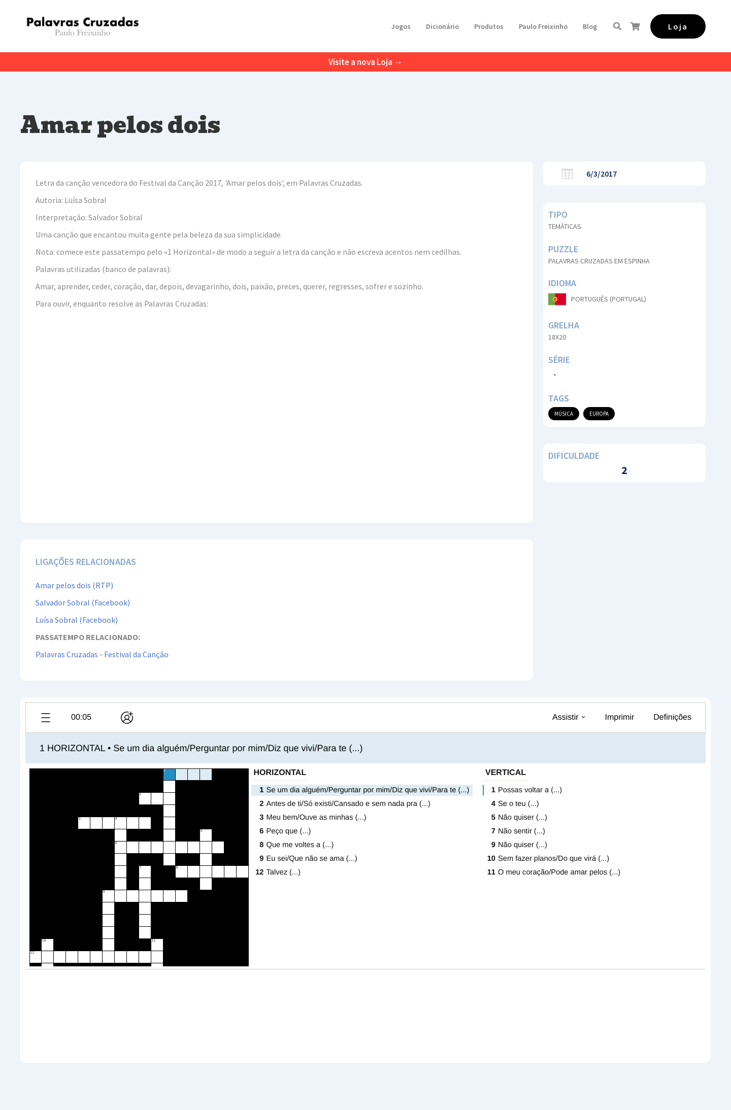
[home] (82, 26)
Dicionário (442, 26)
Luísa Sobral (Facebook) (77, 620)
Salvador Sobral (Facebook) (83, 602)
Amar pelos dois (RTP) (74, 585)
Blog (590, 26)
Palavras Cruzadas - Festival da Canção (102, 654)
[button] (401, 26)
